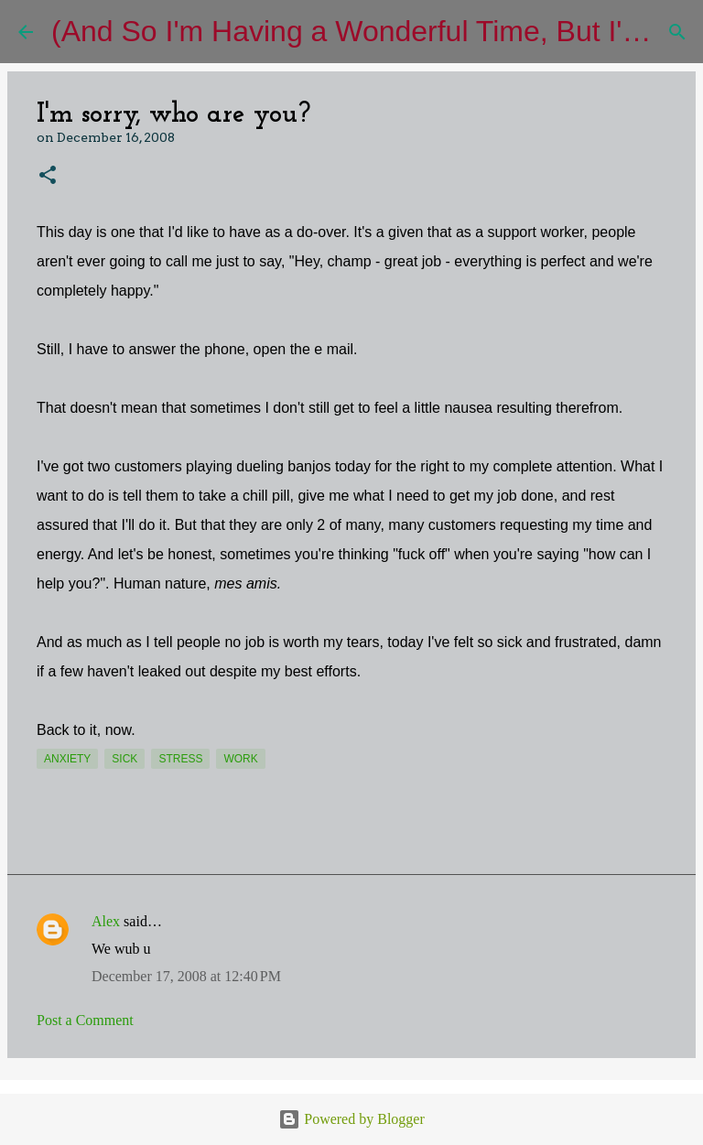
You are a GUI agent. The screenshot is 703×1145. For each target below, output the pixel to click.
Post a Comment (85, 1020)
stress (180, 758)
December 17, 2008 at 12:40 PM (186, 976)
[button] (48, 176)
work (240, 758)
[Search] (677, 32)
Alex (106, 921)
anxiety (67, 758)
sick (124, 758)
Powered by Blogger (351, 1119)
